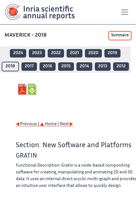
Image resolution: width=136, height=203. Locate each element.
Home (48, 124)
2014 (84, 66)
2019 (112, 53)
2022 (56, 53)
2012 (121, 66)
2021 (74, 53)
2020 (93, 53)
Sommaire (120, 35)
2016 (47, 66)
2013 (102, 66)
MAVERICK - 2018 (26, 35)
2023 (37, 53)
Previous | (28, 124)
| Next (65, 124)
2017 (29, 66)
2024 (18, 53)
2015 (66, 66)
